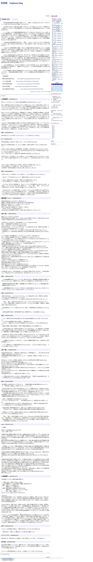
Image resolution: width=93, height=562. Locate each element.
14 (60, 87)
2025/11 (53, 131)
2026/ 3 (53, 126)
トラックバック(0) (45, 91)
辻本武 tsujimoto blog (12, 3)
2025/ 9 (53, 133)
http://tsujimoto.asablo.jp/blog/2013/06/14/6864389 (28, 83)
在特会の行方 (6, 19)
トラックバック (5, 554)
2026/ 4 (53, 125)
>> (58, 82)
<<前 (46, 16)
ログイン (54, 144)
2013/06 (57, 82)
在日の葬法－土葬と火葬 (56, 19)
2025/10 (53, 132)
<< (52, 138)
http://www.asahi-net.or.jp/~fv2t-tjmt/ (56, 101)
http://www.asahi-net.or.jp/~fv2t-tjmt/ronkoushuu (56, 106)
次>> (49, 16)
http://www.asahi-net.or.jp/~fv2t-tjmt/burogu (57, 114)
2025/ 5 (53, 137)
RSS (53, 141)
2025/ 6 (53, 136)
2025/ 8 (53, 134)
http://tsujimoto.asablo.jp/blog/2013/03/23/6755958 (28, 78)
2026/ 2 (53, 127)
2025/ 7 (53, 135)
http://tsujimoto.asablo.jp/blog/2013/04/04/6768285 (27, 81)
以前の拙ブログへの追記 (56, 18)
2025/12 (53, 130)
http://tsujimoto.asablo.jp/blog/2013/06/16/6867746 (26, 86)
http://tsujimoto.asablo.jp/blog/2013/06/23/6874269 (32, 89)
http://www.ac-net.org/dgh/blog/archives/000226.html (13, 492)
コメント (4, 95)
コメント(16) (37, 91)
